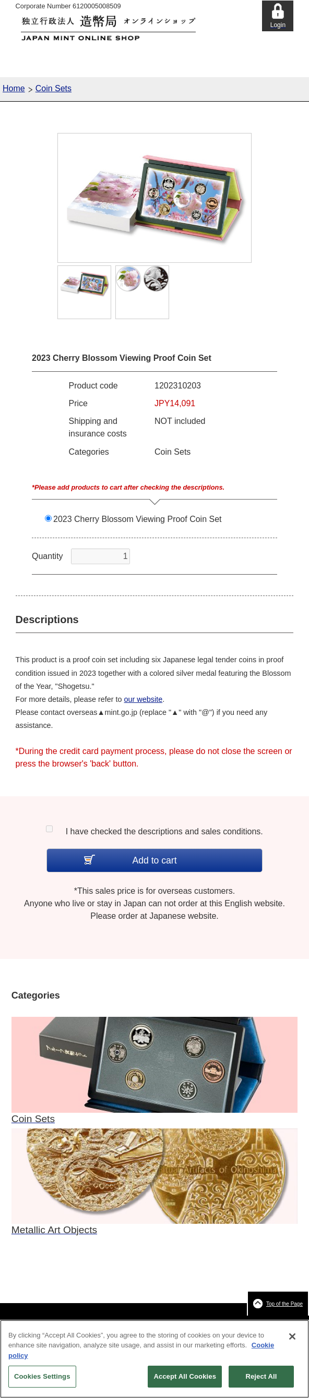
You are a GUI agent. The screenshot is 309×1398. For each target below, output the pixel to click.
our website (143, 699)
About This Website (79, 1322)
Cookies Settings (42, 1381)
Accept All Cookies (184, 1381)
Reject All (261, 1381)
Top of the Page (284, 1304)
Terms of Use (190, 1322)
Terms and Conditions (138, 1322)
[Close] (292, 1341)
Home (14, 88)
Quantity (47, 556)
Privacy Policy (231, 1322)
